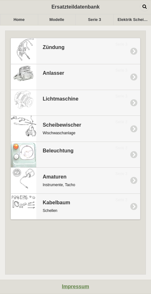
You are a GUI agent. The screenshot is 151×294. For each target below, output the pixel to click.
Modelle (56, 20)
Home (19, 20)
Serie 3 (94, 20)
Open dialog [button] (144, 6)
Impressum (75, 286)
